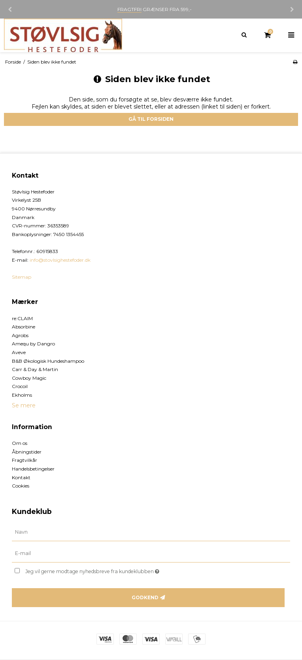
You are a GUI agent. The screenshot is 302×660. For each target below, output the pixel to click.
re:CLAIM (22, 318)
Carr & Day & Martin (35, 369)
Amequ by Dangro (33, 344)
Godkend (145, 597)
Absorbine (23, 327)
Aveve (19, 352)
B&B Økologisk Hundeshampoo (48, 361)
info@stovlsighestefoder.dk (60, 260)
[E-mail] (151, 553)
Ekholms (22, 395)
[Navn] (151, 532)
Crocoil (20, 386)
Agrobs (20, 335)
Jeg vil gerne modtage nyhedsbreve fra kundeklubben (112, 569)
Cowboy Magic (29, 378)
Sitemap (21, 277)
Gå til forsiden (151, 119)
